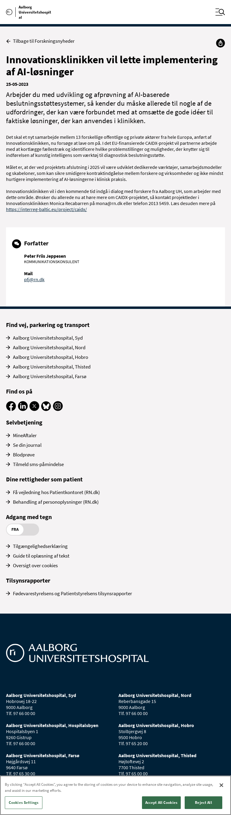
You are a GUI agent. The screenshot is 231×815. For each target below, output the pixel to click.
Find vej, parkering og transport (48, 324)
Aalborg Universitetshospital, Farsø (49, 376)
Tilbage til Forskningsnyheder (40, 41)
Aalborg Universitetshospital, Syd (48, 337)
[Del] (220, 43)
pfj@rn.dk (34, 279)
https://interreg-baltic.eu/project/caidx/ (46, 209)
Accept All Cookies (161, 802)
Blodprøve (24, 454)
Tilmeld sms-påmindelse (38, 464)
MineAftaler (25, 435)
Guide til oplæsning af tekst (41, 555)
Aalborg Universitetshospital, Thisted (52, 366)
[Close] (221, 785)
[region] (115, 795)
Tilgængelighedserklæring (40, 546)
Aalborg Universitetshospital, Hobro (50, 357)
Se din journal (27, 445)
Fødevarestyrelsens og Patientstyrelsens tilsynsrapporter (72, 593)
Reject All (203, 802)
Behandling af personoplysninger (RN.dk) (56, 502)
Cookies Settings (23, 802)
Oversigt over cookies (35, 565)
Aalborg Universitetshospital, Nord (49, 347)
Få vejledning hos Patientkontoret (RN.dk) (56, 492)
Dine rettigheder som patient (44, 479)
